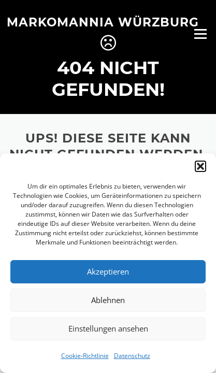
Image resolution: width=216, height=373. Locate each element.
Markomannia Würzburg (103, 22)
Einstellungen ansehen (108, 328)
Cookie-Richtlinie (85, 355)
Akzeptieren (108, 271)
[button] (200, 166)
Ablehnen (108, 300)
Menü (200, 33)
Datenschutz (132, 355)
